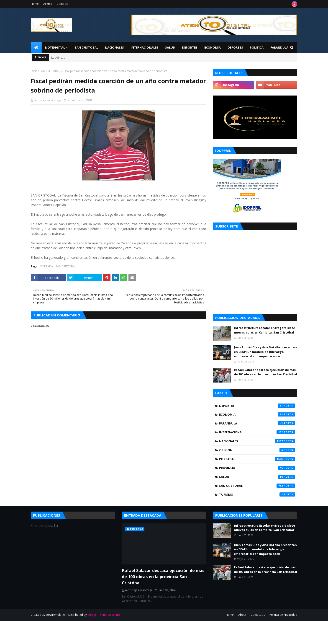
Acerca (47, 4)
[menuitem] (36, 47)
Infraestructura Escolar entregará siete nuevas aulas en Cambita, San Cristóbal (264, 330)
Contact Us (258, 615)
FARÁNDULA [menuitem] (279, 47)
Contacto (63, 4)
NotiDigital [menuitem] (55, 47)
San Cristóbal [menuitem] (86, 47)
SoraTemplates (55, 615)
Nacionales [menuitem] (114, 47)
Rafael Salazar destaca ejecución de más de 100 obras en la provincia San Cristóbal (265, 372)
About (242, 615)
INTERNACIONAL (257, 432)
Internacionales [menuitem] (144, 47)
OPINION (257, 450)
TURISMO (257, 494)
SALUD (257, 477)
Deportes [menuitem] (189, 47)
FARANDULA (257, 423)
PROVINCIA (257, 468)
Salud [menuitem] (170, 47)
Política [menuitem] (257, 47)
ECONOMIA (257, 414)
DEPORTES (257, 406)
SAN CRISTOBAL (50, 71)
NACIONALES (257, 441)
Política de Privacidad (283, 615)
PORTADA (46, 266)
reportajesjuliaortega (48, 100)
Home (35, 4)
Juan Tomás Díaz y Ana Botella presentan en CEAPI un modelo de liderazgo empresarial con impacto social (265, 351)
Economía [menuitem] (212, 47)
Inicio (34, 71)
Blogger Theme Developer (104, 615)
